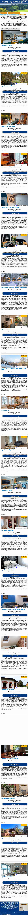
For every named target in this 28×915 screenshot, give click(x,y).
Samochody (10, 14)
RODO (12, 908)
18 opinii (21, 789)
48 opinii (19, 55)
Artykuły (22, 14)
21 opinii (22, 180)
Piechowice (24, 32)
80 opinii (19, 678)
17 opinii (25, 636)
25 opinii (20, 830)
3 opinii (20, 138)
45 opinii (20, 719)
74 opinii (20, 595)
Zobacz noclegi (15, 52)
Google (3, 903)
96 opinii (12, 390)
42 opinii (19, 513)
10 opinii (21, 222)
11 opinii (21, 97)
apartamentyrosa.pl (24, 0)
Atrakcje (16, 14)
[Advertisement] (14, 751)
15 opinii (20, 472)
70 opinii (18, 431)
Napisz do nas (14, 912)
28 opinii (20, 554)
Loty (3, 14)
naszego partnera (7, 67)
